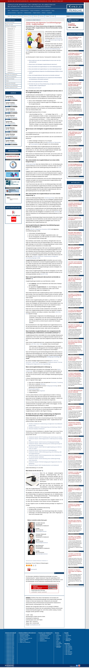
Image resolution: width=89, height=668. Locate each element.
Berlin (9, 16)
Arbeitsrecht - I (10, 45)
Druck (57, 637)
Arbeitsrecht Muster (27, 12)
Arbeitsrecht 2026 (10, 634)
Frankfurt (14, 16)
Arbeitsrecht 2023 (10, 638)
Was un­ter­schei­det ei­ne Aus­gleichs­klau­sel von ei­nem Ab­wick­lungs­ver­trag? (45, 68)
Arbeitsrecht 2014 (10, 650)
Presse (53, 10)
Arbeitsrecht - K (10, 47)
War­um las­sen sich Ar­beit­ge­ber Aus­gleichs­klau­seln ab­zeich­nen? (43, 64)
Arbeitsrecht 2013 (10, 651)
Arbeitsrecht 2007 (10, 659)
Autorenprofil (32, 569)
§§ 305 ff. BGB (44, 274)
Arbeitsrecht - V (10, 68)
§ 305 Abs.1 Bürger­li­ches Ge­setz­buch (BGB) (40, 229)
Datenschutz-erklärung (68, 640)
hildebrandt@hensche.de (42, 542)
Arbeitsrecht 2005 (10, 662)
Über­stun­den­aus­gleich (34, 389)
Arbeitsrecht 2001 (10, 667)
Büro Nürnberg (69, 653)
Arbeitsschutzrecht (44, 637)
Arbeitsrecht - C (10, 33)
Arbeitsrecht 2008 (10, 658)
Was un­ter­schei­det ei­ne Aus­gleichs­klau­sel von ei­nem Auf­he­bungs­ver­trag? (45, 66)
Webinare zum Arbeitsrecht (12, 85)
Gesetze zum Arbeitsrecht (35, 10)
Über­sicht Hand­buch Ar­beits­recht (36, 428)
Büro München (69, 651)
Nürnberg (42, 16)
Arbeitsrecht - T (10, 64)
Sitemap (58, 644)
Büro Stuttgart (69, 654)
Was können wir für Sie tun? (34, 470)
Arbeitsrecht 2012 (10, 652)
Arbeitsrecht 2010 (10, 655)
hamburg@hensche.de (12, 111)
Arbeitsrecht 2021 (10, 640)
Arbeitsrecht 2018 (10, 644)
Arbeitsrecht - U (10, 66)
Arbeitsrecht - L (10, 49)
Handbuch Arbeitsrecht (24, 10)
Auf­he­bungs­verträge (31, 164)
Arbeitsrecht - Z (10, 72)
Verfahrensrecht (43, 640)
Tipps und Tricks (9, 24)
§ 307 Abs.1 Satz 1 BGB (37, 344)
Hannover (26, 16)
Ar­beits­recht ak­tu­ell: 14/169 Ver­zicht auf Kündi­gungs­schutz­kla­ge (44, 442)
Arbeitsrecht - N (10, 53)
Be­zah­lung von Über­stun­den (54, 142)
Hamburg (20, 16)
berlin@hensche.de (11, 98)
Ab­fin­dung (56, 211)
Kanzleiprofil (49, 12)
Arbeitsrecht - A (11, 28)
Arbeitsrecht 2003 (10, 664)
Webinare (44, 12)
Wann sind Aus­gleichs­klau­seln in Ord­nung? (38, 81)
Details (12, 100)
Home (9, 10)
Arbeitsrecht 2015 (10, 648)
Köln (31, 16)
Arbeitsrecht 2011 (10, 654)
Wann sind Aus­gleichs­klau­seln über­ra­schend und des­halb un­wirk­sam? (44, 75)
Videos (7, 81)
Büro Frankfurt (69, 646)
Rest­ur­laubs (54, 382)
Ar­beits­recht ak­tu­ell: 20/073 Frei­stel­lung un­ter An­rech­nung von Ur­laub (45, 437)
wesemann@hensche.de (42, 554)
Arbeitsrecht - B (10, 31)
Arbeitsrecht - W (11, 70)
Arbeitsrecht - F (10, 39)
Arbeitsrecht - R (10, 60)
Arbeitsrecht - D (10, 35)
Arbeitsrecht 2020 (10, 642)
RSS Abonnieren (59, 573)
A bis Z (57, 634)
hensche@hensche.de (41, 531)
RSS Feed (58, 642)
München (36, 16)
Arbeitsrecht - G (10, 41)
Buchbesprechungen (24, 634)
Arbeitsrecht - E (10, 37)
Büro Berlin (68, 645)
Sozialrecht (42, 639)
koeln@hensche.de (11, 123)
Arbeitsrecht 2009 (10, 656)
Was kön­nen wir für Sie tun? (35, 87)
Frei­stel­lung (60, 382)
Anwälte (53, 16)
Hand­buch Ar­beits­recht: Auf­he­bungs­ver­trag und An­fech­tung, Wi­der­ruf (45, 427)
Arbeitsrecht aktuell (15, 10)
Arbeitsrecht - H (10, 43)
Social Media (59, 643)
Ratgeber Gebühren (36, 12)
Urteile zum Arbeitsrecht (45, 10)
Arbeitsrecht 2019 (10, 643)
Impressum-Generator (12, 12)
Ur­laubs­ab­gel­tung (35, 144)
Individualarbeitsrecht (44, 635)
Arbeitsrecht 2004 (10, 663)
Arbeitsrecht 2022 (10, 639)
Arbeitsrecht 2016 (10, 647)
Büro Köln (68, 650)
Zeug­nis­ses (42, 390)
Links (57, 640)
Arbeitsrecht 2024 (10, 637)
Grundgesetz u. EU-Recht (45, 634)
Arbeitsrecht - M (10, 51)
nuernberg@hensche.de (12, 136)
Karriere (58, 638)
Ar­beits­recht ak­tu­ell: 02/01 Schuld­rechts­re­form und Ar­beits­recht (44, 465)
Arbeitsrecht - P (10, 57)
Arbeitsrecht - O (10, 55)
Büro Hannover (69, 649)
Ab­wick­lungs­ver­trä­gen (55, 40)
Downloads (58, 635)
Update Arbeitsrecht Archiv (11, 87)
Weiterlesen (72, 50)
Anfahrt (7, 100)
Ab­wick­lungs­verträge (49, 197)
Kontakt (58, 639)
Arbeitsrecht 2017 (10, 646)
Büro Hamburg (69, 647)
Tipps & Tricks (20, 12)
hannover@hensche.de (12, 117)
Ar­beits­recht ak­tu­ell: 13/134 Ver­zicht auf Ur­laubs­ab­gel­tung (42, 450)
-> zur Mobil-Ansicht (10, 20)
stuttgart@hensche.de (12, 142)
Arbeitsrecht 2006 (10, 660)
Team (67, 637)
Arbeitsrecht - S (10, 62)
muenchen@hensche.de (12, 130)
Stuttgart (47, 16)
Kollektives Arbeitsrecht (45, 638)
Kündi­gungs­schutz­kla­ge (53, 356)
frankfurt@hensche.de (12, 105)
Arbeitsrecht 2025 (10, 635)
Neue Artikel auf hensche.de (26, 638)
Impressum (68, 638)
